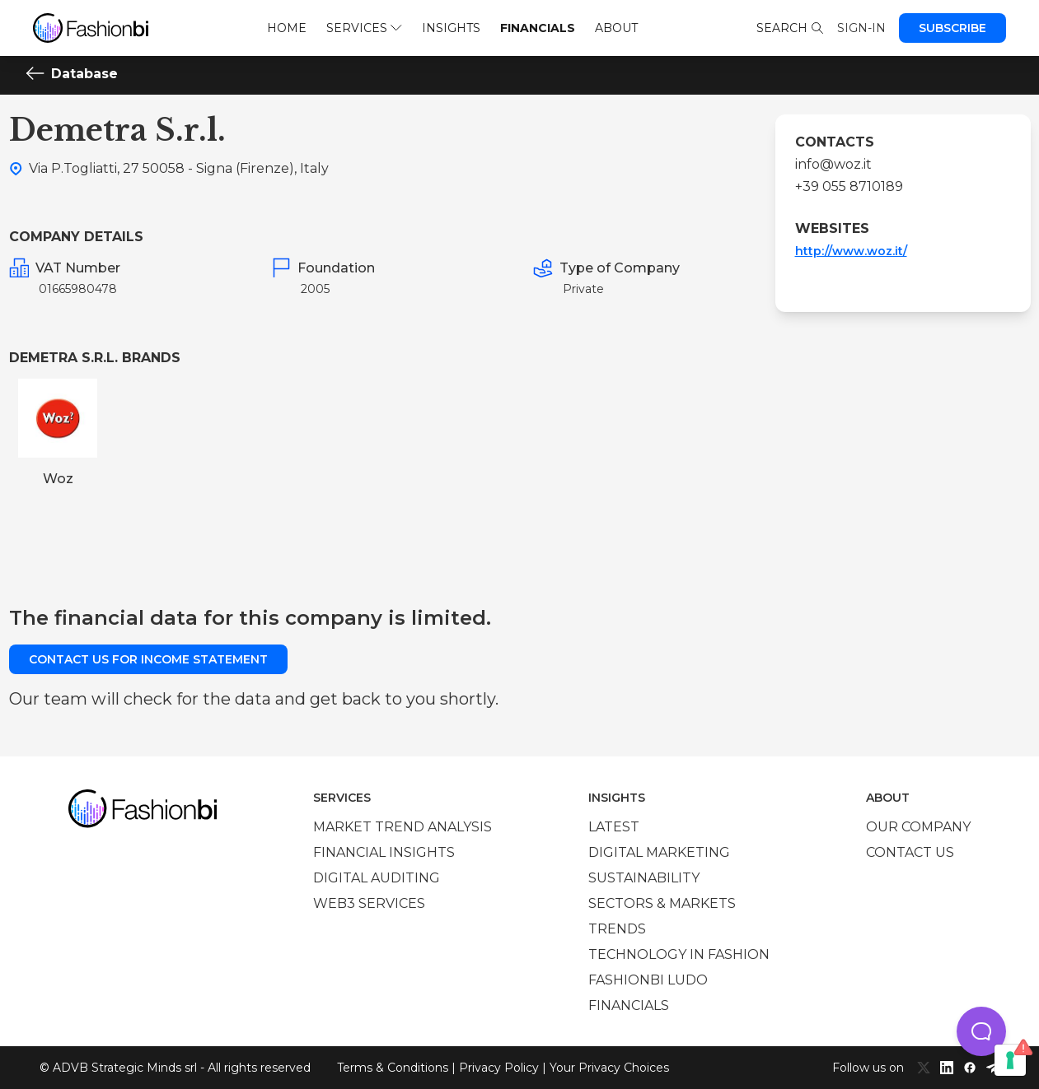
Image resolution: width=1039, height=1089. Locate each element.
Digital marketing (659, 852)
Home (287, 28)
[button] (981, 1031)
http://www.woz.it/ (851, 251)
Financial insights (384, 852)
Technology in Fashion (679, 954)
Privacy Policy (499, 1067)
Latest (613, 827)
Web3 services (369, 903)
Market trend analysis (402, 827)
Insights (451, 28)
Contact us (910, 852)
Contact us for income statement (148, 659)
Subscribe (952, 28)
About (616, 28)
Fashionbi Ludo (648, 980)
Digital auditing (376, 878)
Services (363, 28)
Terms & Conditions (392, 1067)
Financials (537, 28)
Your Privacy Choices (609, 1067)
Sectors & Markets (662, 903)
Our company (918, 827)
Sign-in (861, 28)
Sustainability (644, 878)
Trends (617, 929)
